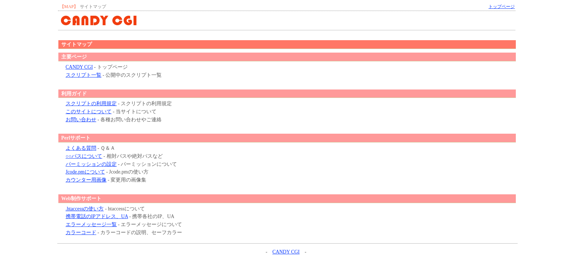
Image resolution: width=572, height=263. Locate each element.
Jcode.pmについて (85, 172)
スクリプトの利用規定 (91, 103)
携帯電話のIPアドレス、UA (97, 216)
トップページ (501, 6)
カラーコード (81, 232)
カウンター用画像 (86, 180)
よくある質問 (81, 148)
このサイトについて (89, 111)
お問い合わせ (81, 119)
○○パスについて (84, 156)
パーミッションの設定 (91, 164)
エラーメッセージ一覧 (91, 224)
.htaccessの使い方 (85, 208)
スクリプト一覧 (83, 75)
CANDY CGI (79, 67)
